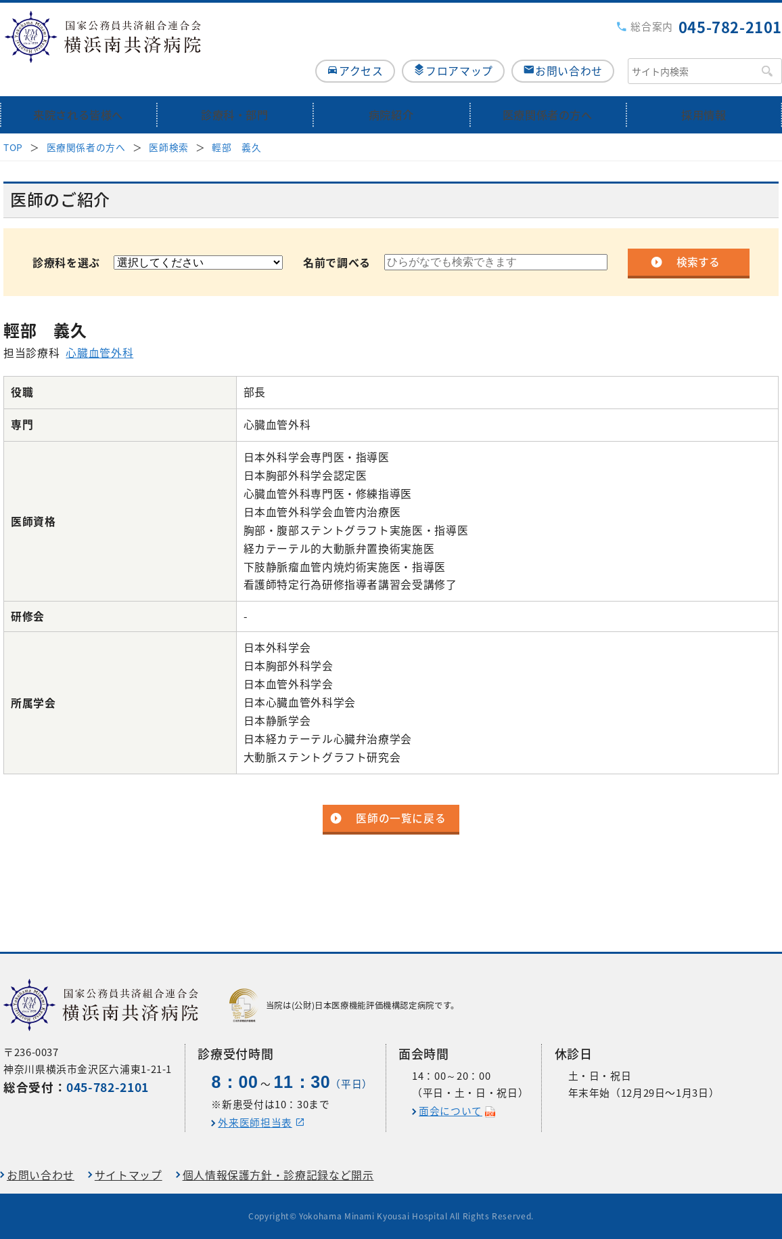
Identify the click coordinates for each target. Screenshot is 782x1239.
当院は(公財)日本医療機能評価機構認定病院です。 (344, 1005)
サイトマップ (128, 1175)
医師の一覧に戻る (401, 793)
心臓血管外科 (99, 328)
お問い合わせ (569, 45)
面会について (450, 1111)
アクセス (346, 45)
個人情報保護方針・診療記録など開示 (278, 1175)
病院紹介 (391, 90)
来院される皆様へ (78, 90)
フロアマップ (452, 45)
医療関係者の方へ (547, 90)
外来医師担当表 (255, 1122)
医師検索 (169, 122)
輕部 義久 (236, 122)
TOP (13, 122)
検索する (698, 237)
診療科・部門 (235, 90)
